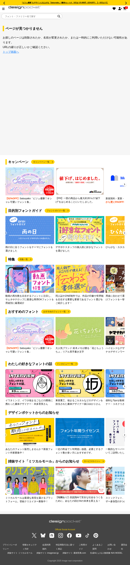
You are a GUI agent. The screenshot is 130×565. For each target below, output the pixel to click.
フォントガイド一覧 (56, 210)
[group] (29, 185)
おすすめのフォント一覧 (54, 311)
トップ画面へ (11, 51)
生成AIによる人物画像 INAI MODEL (106, 553)
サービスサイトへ (92, 461)
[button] (125, 185)
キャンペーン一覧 (41, 162)
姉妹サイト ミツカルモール (19, 553)
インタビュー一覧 (65, 364)
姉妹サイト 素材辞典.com (74, 553)
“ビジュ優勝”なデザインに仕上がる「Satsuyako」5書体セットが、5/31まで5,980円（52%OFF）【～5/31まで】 (65, 3)
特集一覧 (24, 259)
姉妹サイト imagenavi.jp (48, 553)
